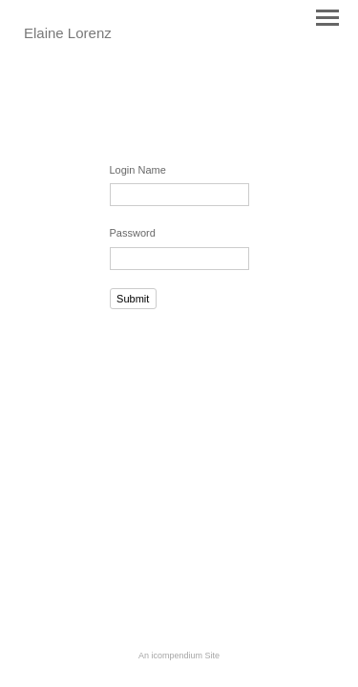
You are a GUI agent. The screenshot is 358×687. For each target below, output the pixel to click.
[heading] (68, 34)
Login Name (138, 170)
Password (133, 233)
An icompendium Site (179, 655)
